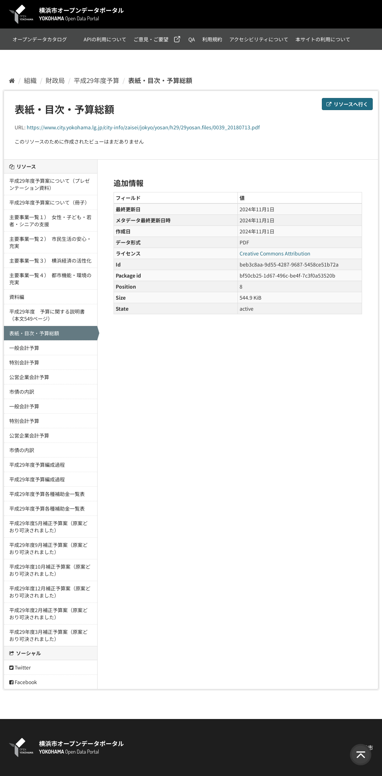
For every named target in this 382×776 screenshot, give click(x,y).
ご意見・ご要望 (151, 39)
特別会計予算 (24, 362)
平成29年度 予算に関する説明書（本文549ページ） (47, 315)
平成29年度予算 (96, 80)
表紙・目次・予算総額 (160, 80)
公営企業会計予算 (29, 377)
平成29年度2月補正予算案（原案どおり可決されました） (48, 613)
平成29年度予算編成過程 (37, 464)
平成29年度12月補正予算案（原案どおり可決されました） (49, 592)
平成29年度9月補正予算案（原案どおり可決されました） (48, 548)
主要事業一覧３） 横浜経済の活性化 (50, 260)
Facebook (23, 682)
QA (191, 39)
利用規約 (212, 39)
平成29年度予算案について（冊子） (49, 202)
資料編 (16, 296)
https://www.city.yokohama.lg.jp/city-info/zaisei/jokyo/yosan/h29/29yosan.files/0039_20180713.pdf (143, 127)
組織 (30, 80)
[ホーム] (12, 80)
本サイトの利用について (322, 39)
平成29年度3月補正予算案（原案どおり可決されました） (48, 635)
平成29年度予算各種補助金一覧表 (47, 493)
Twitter (20, 667)
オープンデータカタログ (39, 39)
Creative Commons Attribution (275, 253)
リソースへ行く (347, 104)
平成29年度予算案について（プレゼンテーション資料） (49, 184)
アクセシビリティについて (258, 39)
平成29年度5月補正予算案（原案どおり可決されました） (48, 526)
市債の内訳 (21, 391)
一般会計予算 (24, 347)
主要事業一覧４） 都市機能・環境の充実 (50, 278)
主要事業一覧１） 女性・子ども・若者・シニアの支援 (50, 220)
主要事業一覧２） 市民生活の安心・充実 (50, 242)
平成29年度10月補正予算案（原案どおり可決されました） (49, 570)
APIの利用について (105, 39)
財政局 (55, 80)
